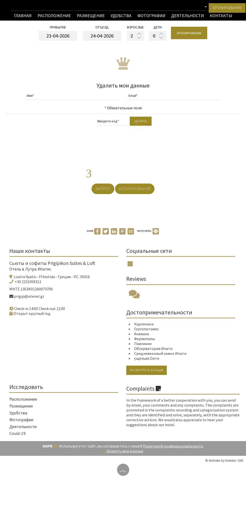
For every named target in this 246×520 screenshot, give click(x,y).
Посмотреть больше (150, 406)
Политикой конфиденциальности (173, 485)
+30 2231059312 (31, 310)
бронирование (224, 10)
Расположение (54, 17)
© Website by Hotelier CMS (224, 500)
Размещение (91, 17)
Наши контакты (32, 277)
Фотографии (151, 17)
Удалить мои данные (123, 490)
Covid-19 (20, 473)
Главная (23, 17)
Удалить (140, 129)
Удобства (121, 17)
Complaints (145, 424)
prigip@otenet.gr (32, 324)
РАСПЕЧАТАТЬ (148, 254)
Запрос (99, 205)
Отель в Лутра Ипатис (33, 297)
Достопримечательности (161, 345)
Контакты (221, 17)
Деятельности (187, 17)
